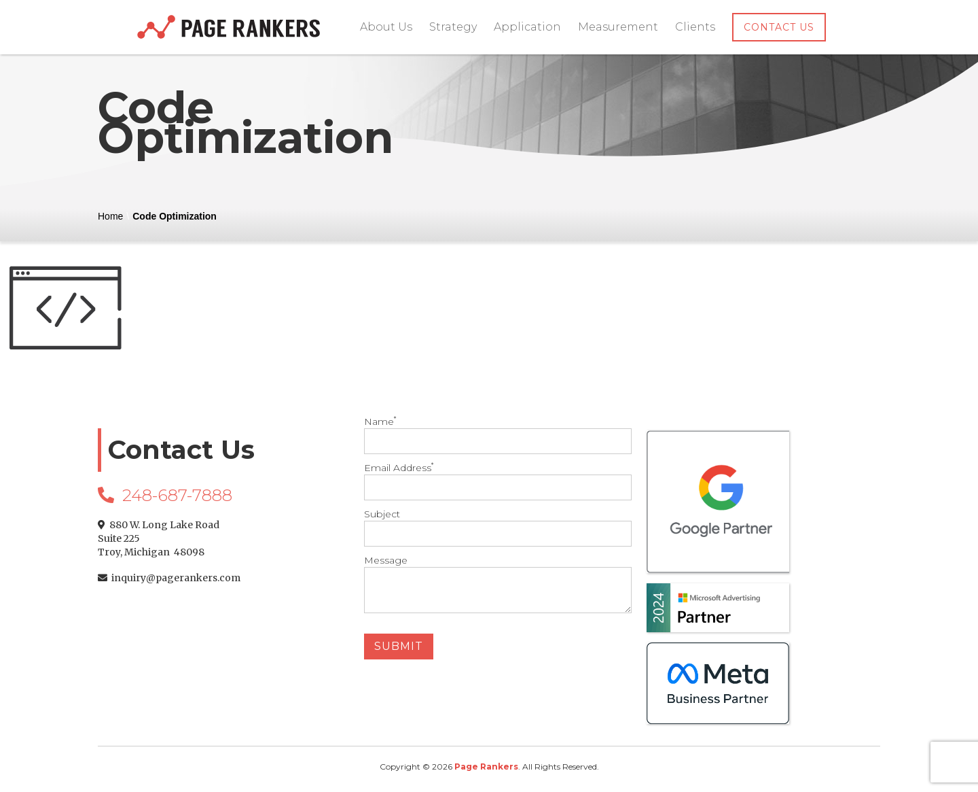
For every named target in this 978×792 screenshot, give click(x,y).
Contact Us (779, 27)
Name (489, 434)
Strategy (453, 26)
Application (527, 26)
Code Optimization (174, 216)
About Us (386, 26)
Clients (695, 26)
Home (110, 216)
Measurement (618, 26)
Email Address (489, 481)
